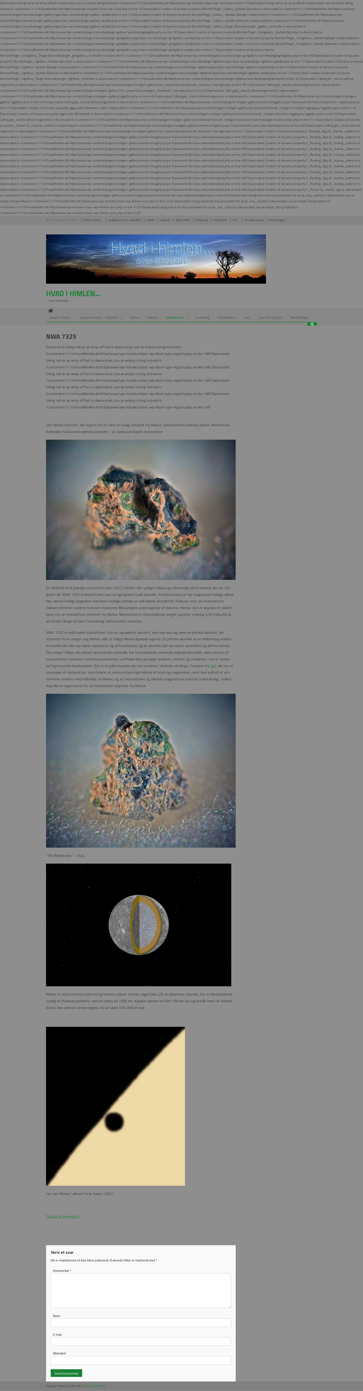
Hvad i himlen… (93, 220)
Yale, (213, 666)
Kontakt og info (254, 220)
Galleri (151, 220)
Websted (59, 1353)
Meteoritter (183, 220)
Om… (235, 220)
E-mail (57, 1334)
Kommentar (62, 1271)
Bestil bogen (277, 220)
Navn (56, 1316)
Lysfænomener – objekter (125, 220)
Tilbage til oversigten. (63, 1217)
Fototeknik (220, 220)
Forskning (202, 220)
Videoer (165, 220)
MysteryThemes (95, 1386)
